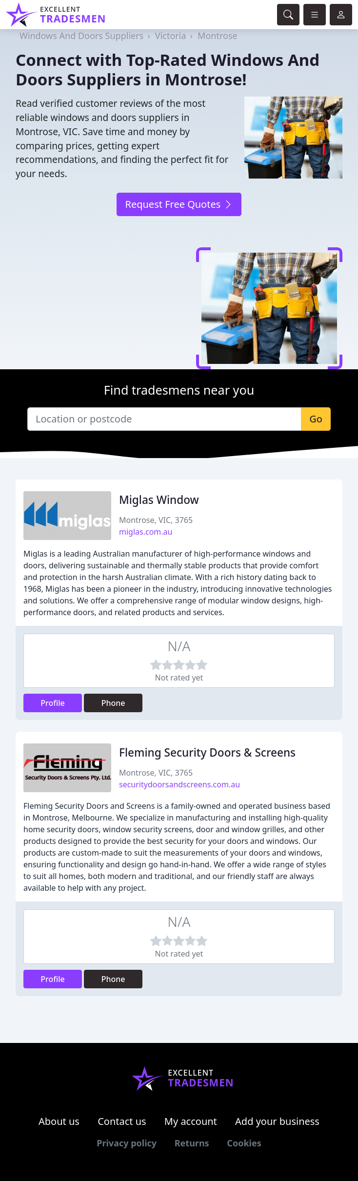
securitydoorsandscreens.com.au (179, 784)
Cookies (244, 1143)
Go (315, 418)
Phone (113, 703)
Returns (192, 1143)
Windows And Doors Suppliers (81, 35)
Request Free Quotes (179, 204)
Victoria (170, 35)
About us (59, 1121)
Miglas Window (159, 499)
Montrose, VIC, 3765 (156, 520)
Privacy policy (127, 1143)
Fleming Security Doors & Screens (207, 752)
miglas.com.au (145, 531)
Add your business (277, 1121)
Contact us (122, 1121)
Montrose (218, 35)
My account (190, 1121)
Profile (52, 703)
